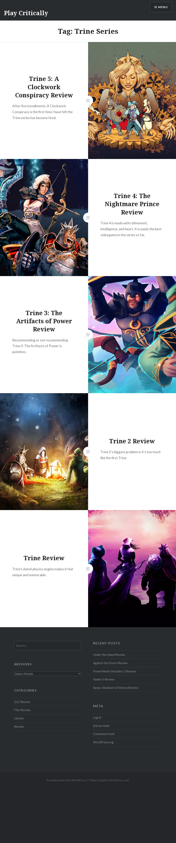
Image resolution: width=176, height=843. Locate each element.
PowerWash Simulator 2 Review (114, 671)
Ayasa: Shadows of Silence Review (115, 687)
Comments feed (103, 734)
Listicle (19, 718)
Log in (97, 717)
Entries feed (101, 725)
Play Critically (26, 13)
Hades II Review (103, 679)
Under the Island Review (109, 654)
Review (19, 726)
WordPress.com (119, 780)
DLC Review (22, 702)
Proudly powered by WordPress (66, 780)
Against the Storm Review (110, 663)
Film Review (22, 710)
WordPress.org (103, 742)
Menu (163, 7)
